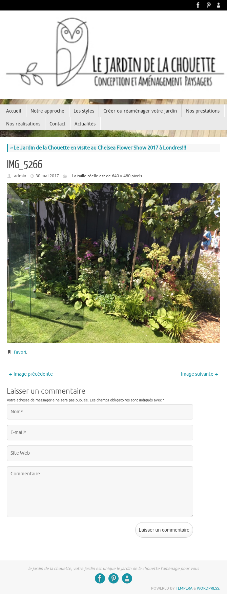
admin (20, 176)
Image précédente (31, 374)
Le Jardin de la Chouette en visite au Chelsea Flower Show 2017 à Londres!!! (98, 148)
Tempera (184, 588)
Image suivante (199, 374)
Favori (20, 352)
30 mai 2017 (47, 176)
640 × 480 (121, 176)
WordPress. (208, 588)
